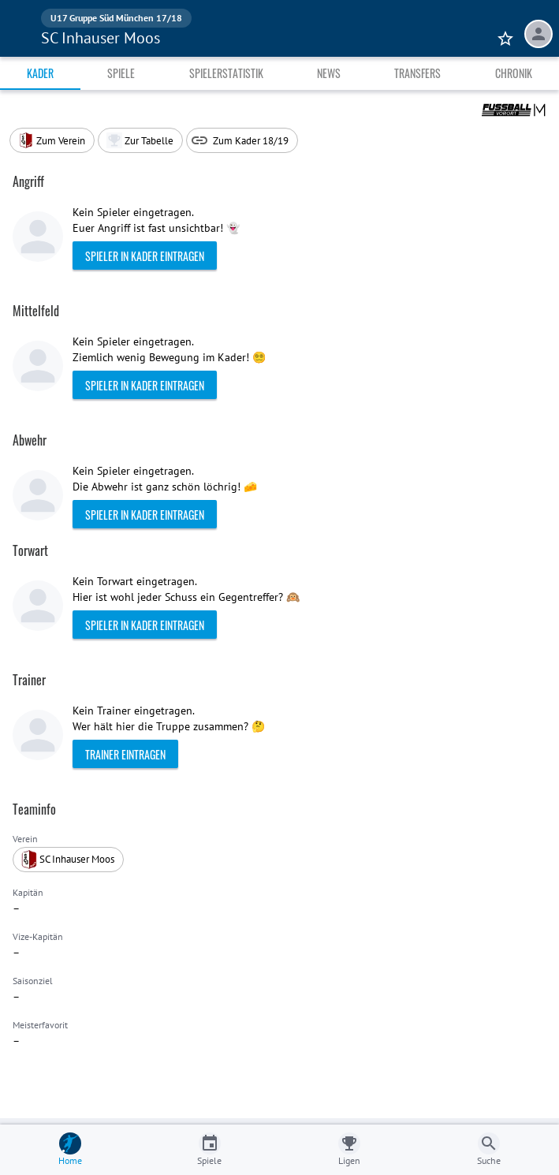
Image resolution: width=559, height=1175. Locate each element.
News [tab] (329, 73)
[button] (140, 140)
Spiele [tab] (121, 73)
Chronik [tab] (513, 73)
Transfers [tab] (417, 73)
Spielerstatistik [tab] (226, 73)
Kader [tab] (40, 73)
